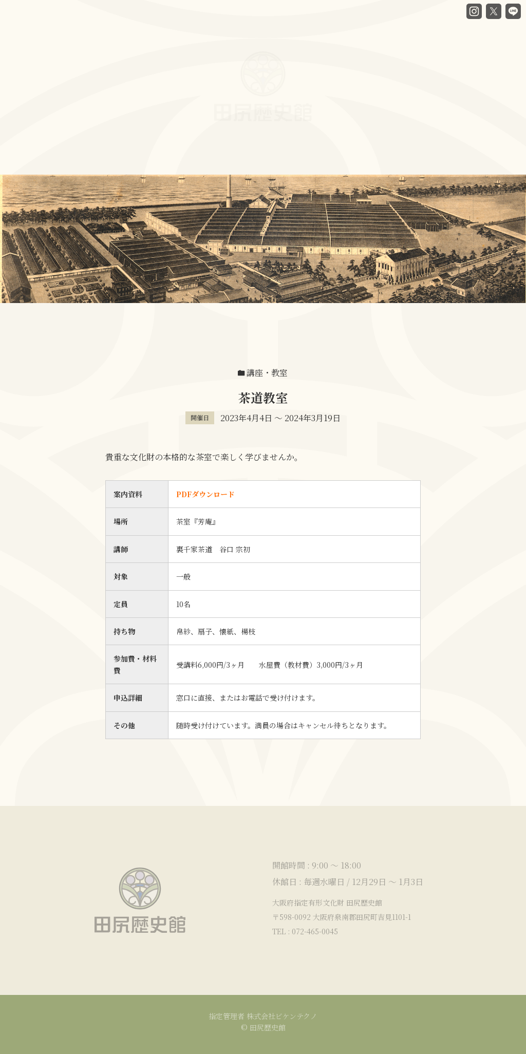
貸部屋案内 (299, 150)
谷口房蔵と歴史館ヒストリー (119, 158)
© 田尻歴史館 (263, 1027)
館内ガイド (205, 157)
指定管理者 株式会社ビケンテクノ (263, 1016)
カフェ (252, 154)
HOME (39, 158)
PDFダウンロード (205, 494)
